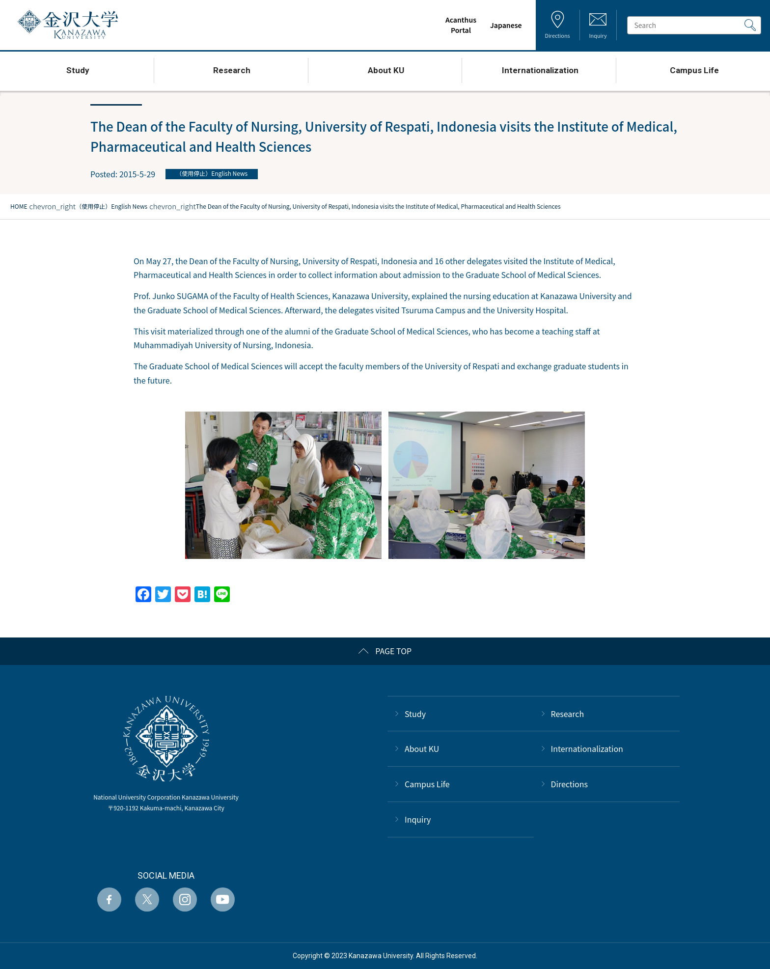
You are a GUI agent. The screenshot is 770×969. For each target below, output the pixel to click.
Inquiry (418, 819)
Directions (569, 784)
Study (415, 714)
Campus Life (427, 784)
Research (567, 714)
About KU (422, 748)
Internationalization (587, 748)
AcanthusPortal (455, 25)
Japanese (501, 25)
